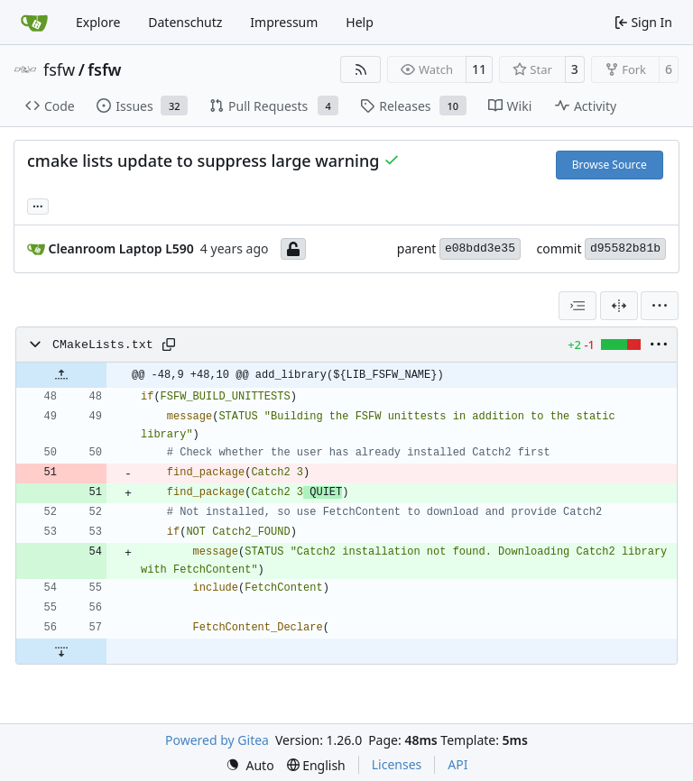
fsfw (59, 69)
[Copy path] (168, 344)
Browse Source (609, 164)
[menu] (660, 305)
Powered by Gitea (217, 740)
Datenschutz (185, 22)
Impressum (284, 22)
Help (360, 22)
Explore (98, 22)
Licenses (397, 764)
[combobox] (577, 305)
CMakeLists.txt (102, 345)
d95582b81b (625, 248)
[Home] (34, 22)
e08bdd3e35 (480, 248)
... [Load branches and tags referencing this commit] (37, 204)
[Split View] (619, 305)
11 (479, 69)
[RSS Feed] (361, 69)
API (457, 764)
